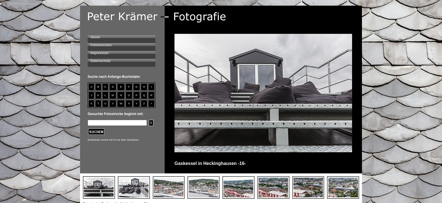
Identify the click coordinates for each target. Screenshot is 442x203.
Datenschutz (100, 61)
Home (95, 37)
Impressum (99, 53)
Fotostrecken (101, 45)
